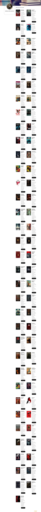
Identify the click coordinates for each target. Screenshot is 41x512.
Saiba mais (34, 21)
